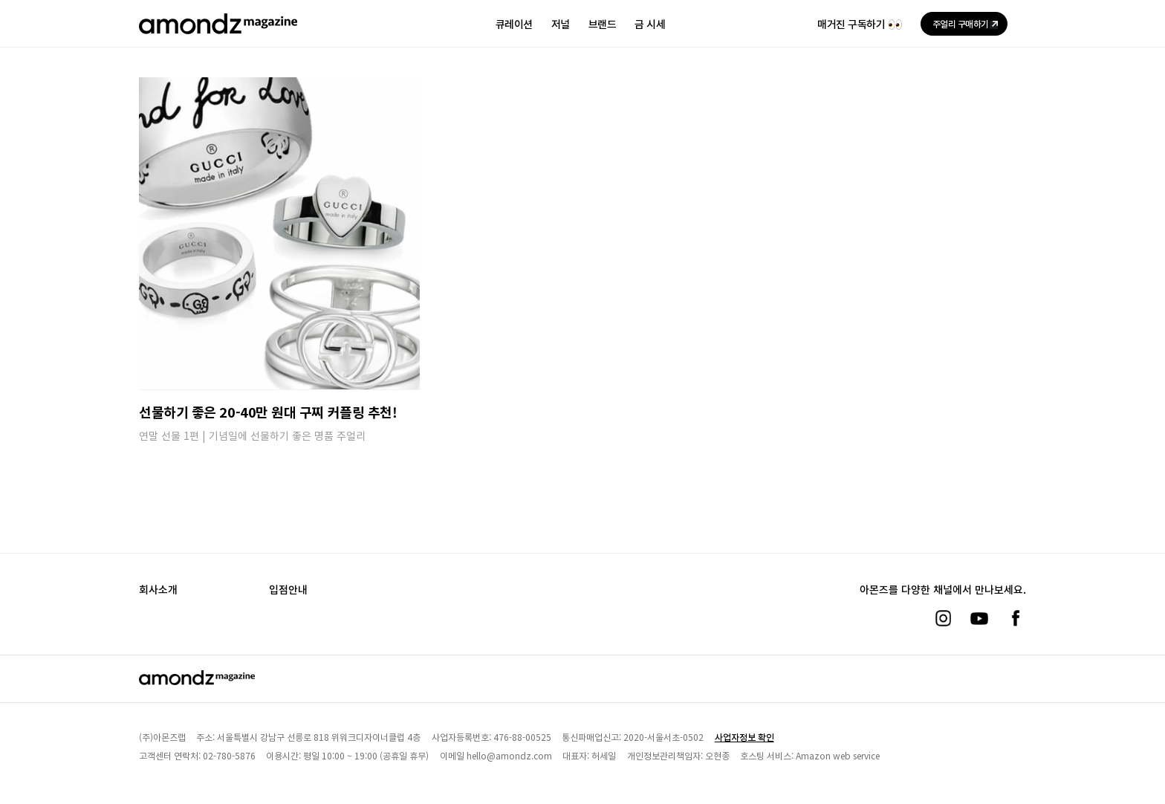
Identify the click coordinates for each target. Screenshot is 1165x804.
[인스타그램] (942, 618)
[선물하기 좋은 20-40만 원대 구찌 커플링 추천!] (279, 233)
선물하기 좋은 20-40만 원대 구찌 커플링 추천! (268, 411)
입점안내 (288, 589)
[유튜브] (979, 618)
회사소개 (158, 589)
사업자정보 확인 (744, 736)
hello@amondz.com (509, 755)
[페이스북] (1015, 618)
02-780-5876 (229, 755)
